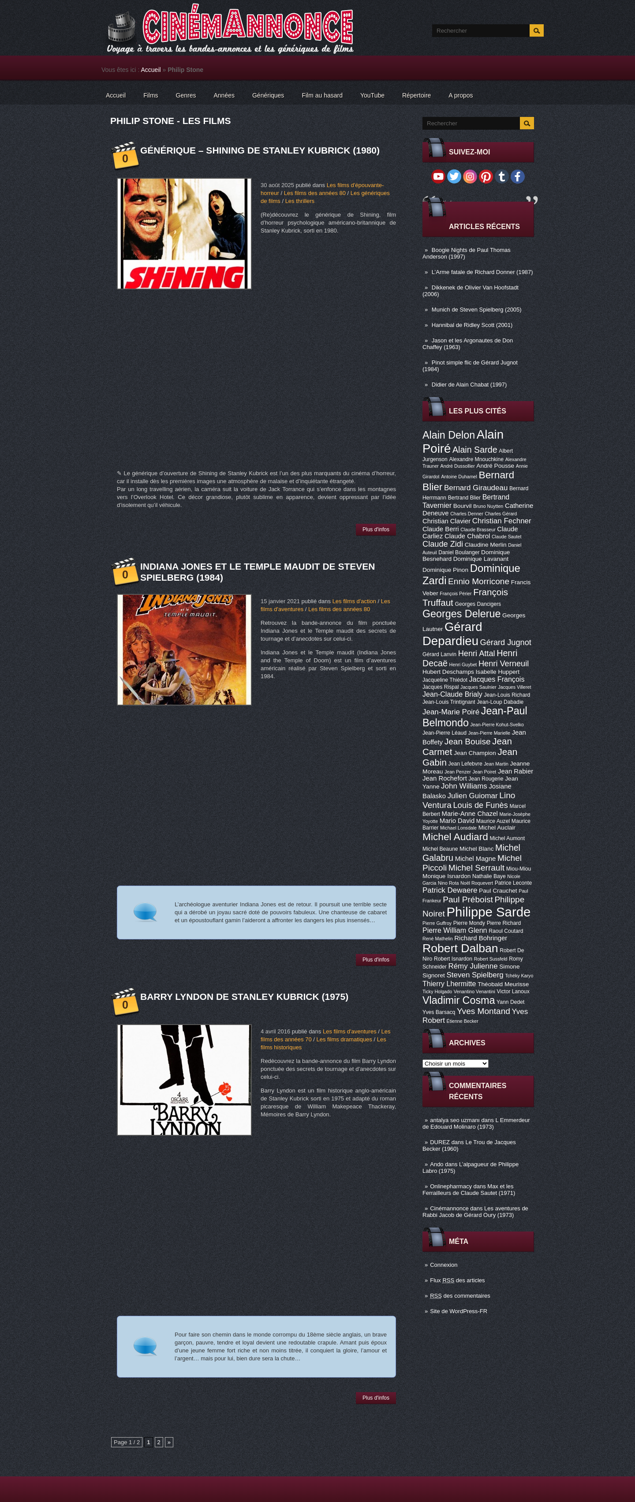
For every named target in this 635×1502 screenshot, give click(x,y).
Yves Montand (483, 1011)
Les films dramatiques (344, 1039)
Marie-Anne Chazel (470, 813)
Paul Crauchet (498, 890)
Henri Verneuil (503, 663)
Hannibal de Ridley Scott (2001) (472, 325)
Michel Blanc (476, 848)
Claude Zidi (442, 544)
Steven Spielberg (475, 975)
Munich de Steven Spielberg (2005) (477, 309)
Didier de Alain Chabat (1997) (469, 384)
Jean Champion (475, 753)
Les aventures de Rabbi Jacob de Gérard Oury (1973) (475, 1211)
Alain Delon (448, 435)
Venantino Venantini (474, 991)
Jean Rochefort (444, 778)
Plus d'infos (375, 529)
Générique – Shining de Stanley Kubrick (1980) (260, 150)
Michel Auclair (496, 827)
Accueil (151, 69)
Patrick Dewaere (449, 890)
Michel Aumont (507, 838)
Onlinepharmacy (451, 1186)
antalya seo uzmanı (455, 1120)
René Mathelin (437, 938)
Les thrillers (299, 201)
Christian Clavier (446, 521)
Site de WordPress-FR (458, 1311)
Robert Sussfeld (491, 958)
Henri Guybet (463, 664)
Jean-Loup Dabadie (500, 702)
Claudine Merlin (486, 544)
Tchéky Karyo (519, 975)
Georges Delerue (461, 614)
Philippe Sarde (489, 912)
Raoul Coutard (506, 931)
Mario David (457, 820)
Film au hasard (322, 95)
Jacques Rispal (440, 687)
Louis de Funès (480, 805)
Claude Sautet (507, 536)
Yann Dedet (510, 1002)
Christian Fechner (501, 521)
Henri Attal (476, 653)
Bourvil (462, 506)
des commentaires (460, 1295)
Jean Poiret (484, 771)
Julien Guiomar (473, 796)
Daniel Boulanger (458, 552)
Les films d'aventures (350, 1031)
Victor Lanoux (513, 991)
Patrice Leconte (513, 883)
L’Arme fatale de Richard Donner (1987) (482, 272)
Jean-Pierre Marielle (489, 733)
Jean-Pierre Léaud (444, 733)
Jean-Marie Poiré (450, 712)
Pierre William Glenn (454, 930)
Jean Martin (496, 763)
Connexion (443, 1265)
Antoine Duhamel (459, 476)
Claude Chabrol (467, 536)
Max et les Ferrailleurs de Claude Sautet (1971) (468, 1189)
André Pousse (495, 465)
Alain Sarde (474, 449)
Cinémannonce (449, 1208)
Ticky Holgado (437, 991)
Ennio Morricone (478, 581)
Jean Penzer (457, 771)
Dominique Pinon (445, 570)
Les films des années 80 (315, 193)
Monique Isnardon (446, 876)
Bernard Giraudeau (476, 488)
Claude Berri (440, 529)
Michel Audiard (455, 836)
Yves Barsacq (438, 1012)
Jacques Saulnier (478, 687)
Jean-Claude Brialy (452, 694)
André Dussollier (458, 466)
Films (150, 95)
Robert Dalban (460, 948)
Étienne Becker (462, 1021)
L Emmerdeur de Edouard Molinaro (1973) (476, 1123)
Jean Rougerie (486, 779)
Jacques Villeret (514, 687)
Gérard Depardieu (452, 634)
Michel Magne (475, 858)
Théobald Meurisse (503, 984)
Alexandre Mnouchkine (476, 459)
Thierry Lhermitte (449, 984)
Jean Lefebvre (465, 764)
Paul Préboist (468, 899)
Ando (436, 1164)
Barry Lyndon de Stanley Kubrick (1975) (244, 996)
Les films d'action (354, 601)
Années (224, 95)
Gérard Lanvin (439, 654)
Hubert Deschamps (448, 671)
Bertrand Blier (464, 498)
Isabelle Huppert (497, 671)
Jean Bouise (467, 741)
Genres (186, 95)
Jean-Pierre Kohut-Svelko (497, 724)
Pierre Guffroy (437, 923)
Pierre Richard (504, 923)
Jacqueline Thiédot (444, 680)
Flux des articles (457, 1280)
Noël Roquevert (476, 883)
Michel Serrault (476, 867)
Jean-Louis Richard (507, 695)
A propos (460, 95)
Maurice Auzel (493, 821)
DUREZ (440, 1142)
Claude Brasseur (477, 529)
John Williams (464, 786)
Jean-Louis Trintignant (448, 702)
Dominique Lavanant (480, 559)
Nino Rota (448, 883)
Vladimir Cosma (458, 1000)
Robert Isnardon (453, 959)
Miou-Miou (518, 869)
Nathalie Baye (489, 876)
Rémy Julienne (472, 966)
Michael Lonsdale (458, 827)
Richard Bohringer (480, 938)
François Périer (455, 593)
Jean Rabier (515, 771)
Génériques (268, 95)
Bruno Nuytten (488, 506)
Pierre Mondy (469, 923)
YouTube (372, 95)
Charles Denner (466, 513)
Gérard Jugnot (505, 642)
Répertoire (416, 95)
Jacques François (496, 679)
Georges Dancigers (478, 604)
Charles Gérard (501, 513)
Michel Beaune (440, 849)
